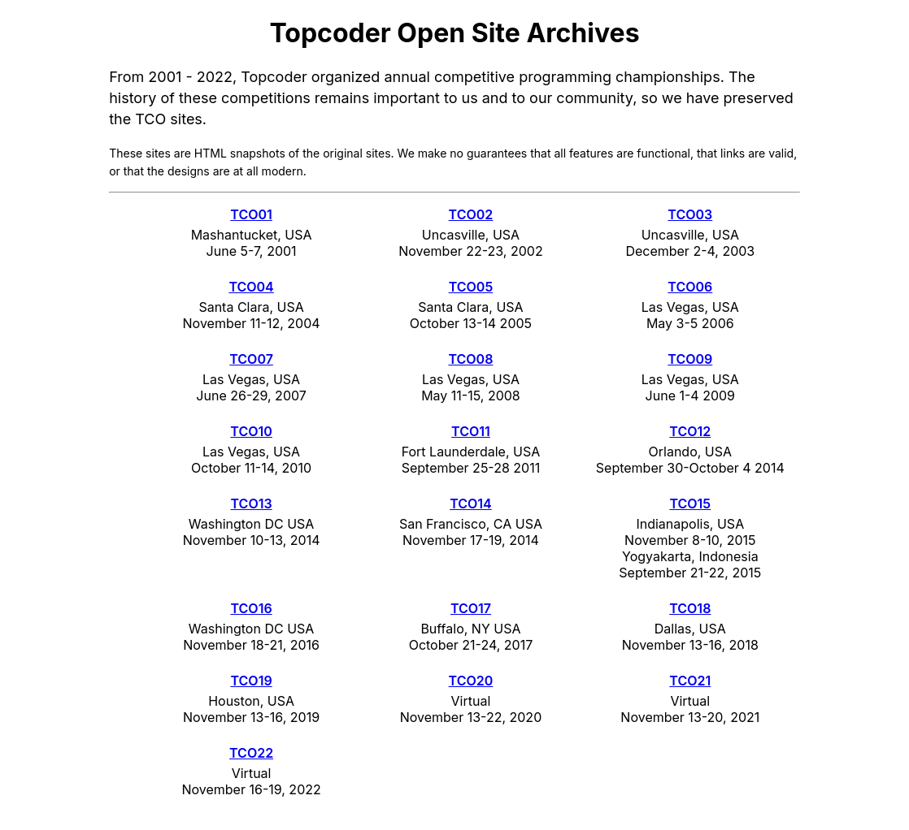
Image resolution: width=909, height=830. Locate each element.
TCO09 (690, 359)
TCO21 (690, 680)
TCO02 (471, 214)
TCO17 (470, 608)
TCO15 (690, 503)
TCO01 (251, 214)
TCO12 (690, 431)
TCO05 (471, 287)
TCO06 (690, 287)
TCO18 (690, 608)
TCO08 (470, 359)
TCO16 (251, 608)
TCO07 (251, 359)
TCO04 (250, 287)
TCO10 (251, 431)
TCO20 (471, 680)
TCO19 (251, 680)
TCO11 (470, 431)
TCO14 (471, 503)
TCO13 (251, 503)
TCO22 (251, 753)
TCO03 (690, 214)
